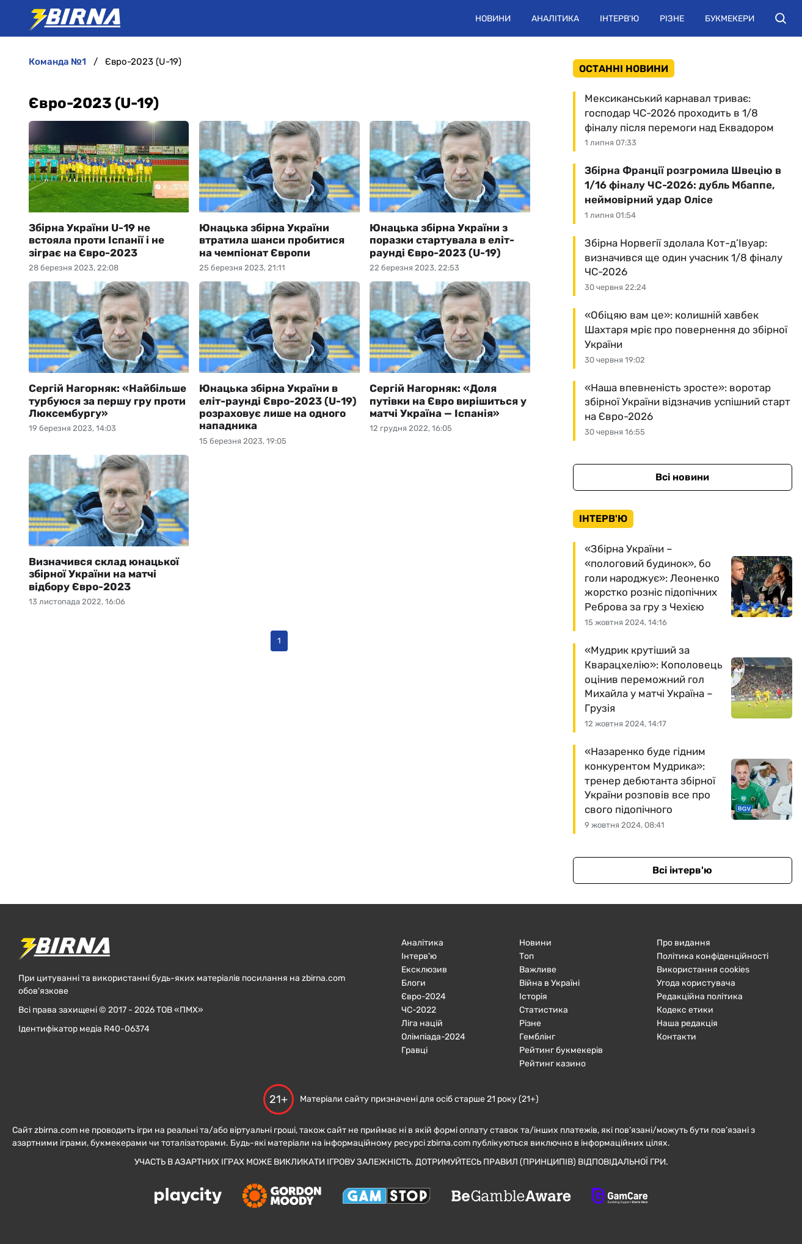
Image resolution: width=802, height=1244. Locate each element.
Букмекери (729, 18)
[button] (780, 18)
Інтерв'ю (619, 18)
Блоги (413, 983)
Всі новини (682, 477)
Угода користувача (696, 983)
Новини (493, 18)
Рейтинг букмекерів (561, 1050)
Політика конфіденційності (712, 956)
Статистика (543, 1010)
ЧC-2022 (418, 1010)
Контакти (676, 1037)
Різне (672, 18)
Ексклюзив (424, 969)
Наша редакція (687, 1023)
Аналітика (555, 18)
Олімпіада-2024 (433, 1037)
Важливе (537, 969)
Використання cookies (703, 969)
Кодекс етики (685, 1010)
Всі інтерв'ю (682, 870)
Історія (533, 996)
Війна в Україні (549, 983)
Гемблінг (537, 1037)
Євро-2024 (423, 996)
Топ (526, 956)
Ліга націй (422, 1023)
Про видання (683, 943)
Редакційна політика (700, 996)
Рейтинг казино (552, 1063)
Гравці (414, 1050)
